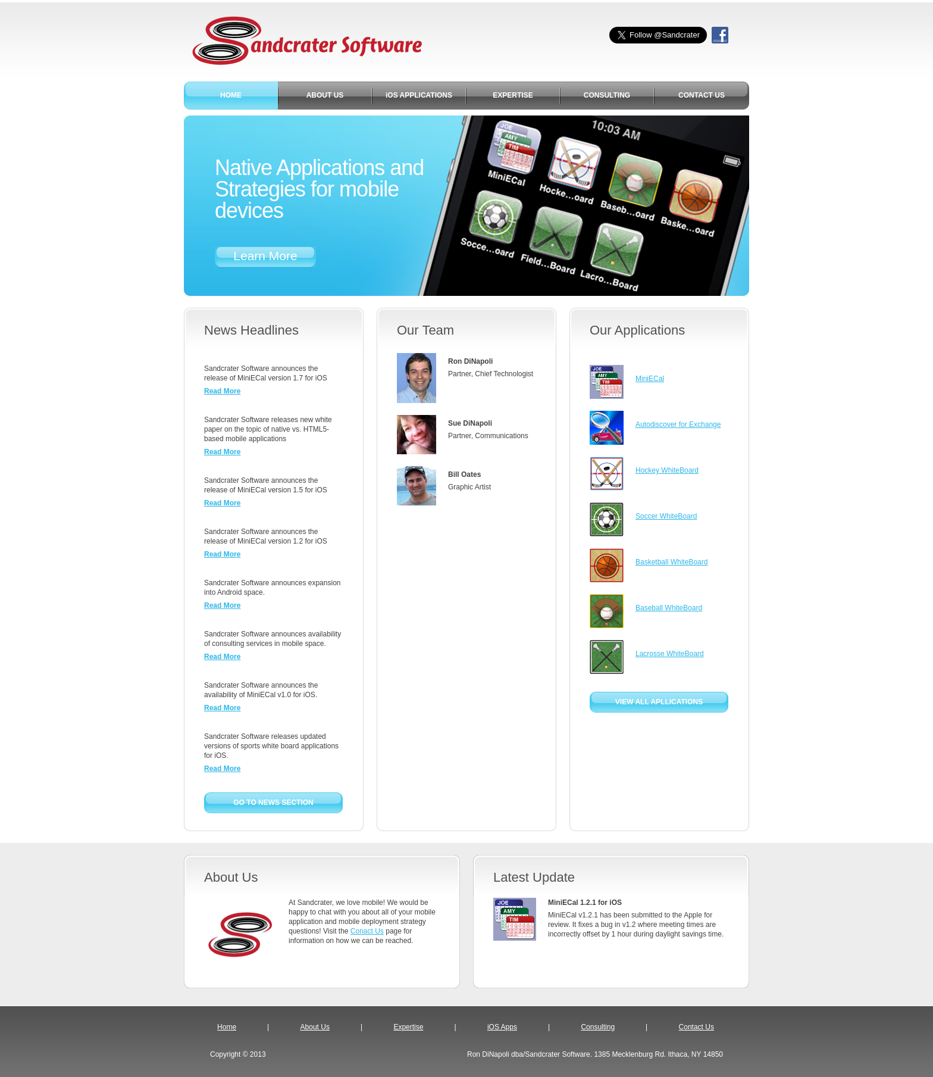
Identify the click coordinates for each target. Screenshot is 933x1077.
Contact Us (696, 1027)
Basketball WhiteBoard (671, 562)
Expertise (408, 1027)
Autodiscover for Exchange (678, 424)
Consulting (598, 1027)
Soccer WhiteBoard (666, 516)
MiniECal (649, 378)
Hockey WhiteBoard (667, 470)
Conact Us (367, 931)
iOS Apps (502, 1027)
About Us (315, 1027)
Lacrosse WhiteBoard (669, 654)
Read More (222, 391)
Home (226, 1027)
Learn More (265, 256)
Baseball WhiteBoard (668, 608)
